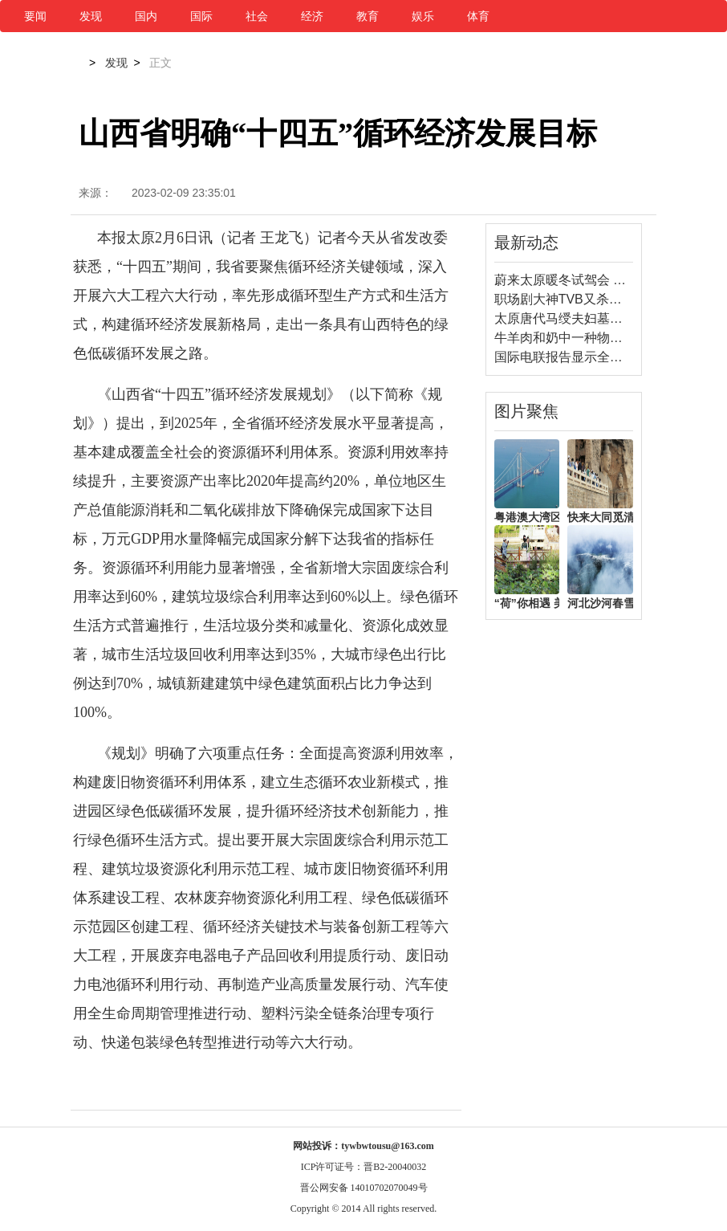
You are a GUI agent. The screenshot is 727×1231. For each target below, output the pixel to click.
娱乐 (423, 16)
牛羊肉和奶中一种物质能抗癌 (577, 337)
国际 (201, 16)
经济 (312, 16)
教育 (367, 16)
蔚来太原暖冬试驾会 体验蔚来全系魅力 (605, 280)
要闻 (35, 16)
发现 (90, 16)
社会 (257, 16)
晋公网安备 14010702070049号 (364, 1187)
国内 (146, 16)
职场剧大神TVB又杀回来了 (571, 299)
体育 (478, 16)
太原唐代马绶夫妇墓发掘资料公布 (590, 318)
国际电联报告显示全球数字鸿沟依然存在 (609, 357)
